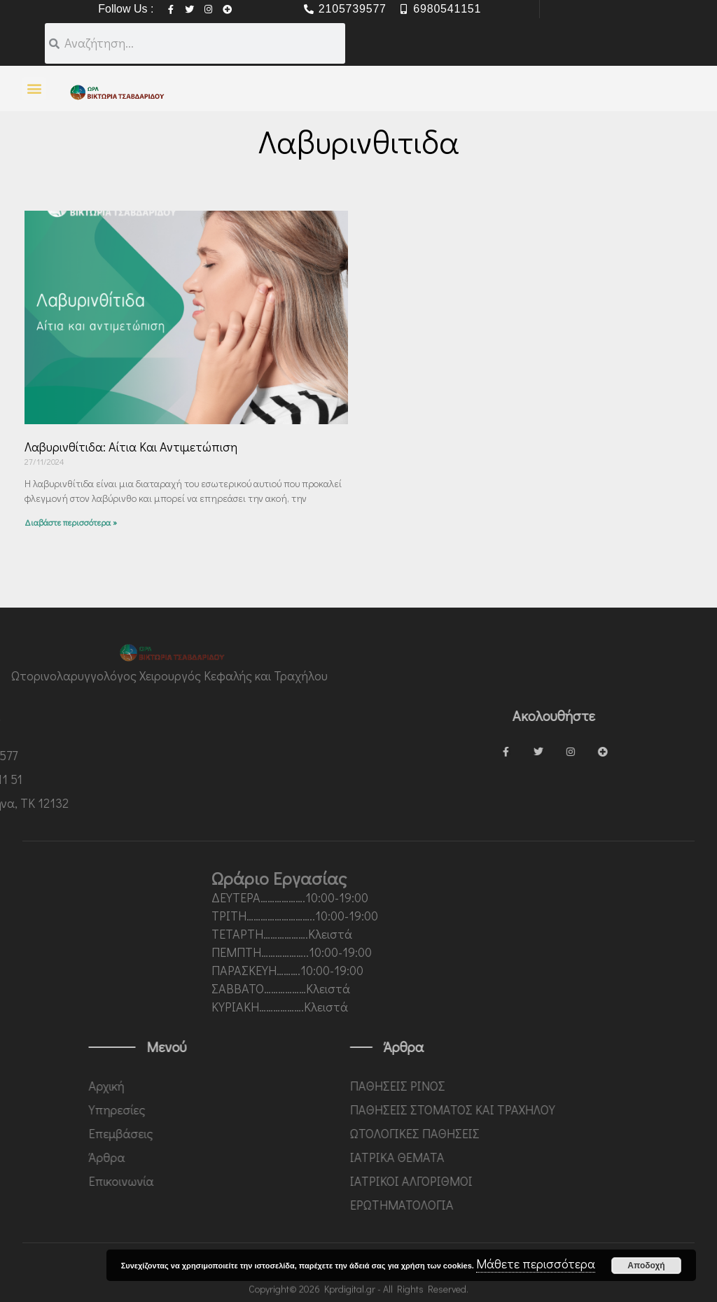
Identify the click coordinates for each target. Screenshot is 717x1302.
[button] (34, 88)
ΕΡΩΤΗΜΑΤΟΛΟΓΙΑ (507, 1204)
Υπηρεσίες (216, 1109)
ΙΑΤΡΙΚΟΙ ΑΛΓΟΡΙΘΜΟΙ (516, 1180)
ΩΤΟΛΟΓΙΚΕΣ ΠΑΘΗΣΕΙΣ (520, 1133)
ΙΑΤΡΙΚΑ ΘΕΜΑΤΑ (502, 1157)
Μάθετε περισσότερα (535, 1263)
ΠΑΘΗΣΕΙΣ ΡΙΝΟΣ (502, 1085)
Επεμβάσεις (220, 1133)
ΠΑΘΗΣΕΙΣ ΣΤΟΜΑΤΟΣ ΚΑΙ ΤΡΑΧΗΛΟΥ (557, 1109)
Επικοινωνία (220, 1180)
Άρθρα (206, 1157)
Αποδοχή (645, 1265)
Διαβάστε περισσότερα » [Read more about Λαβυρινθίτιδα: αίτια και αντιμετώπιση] (71, 522)
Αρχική (206, 1085)
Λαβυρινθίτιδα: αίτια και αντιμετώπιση (131, 446)
